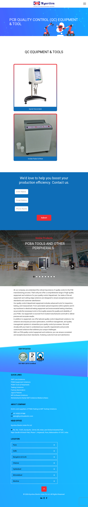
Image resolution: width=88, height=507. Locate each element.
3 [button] (39, 276)
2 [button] (37, 276)
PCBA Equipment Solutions (20, 382)
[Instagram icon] (44, 498)
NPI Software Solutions (19, 395)
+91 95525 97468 (19, 413)
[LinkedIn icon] (41, 498)
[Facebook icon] (47, 498)
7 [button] (51, 276)
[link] (35, 87)
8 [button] (54, 276)
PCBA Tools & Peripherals (20, 385)
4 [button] (42, 276)
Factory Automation (18, 390)
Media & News (43, 398)
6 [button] (48, 276)
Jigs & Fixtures (16, 393)
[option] (44, 265)
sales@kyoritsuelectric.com (23, 416)
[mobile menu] (84, 4)
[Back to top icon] (44, 489)
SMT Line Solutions (18, 379)
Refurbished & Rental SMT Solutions (24, 398)
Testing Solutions (17, 387)
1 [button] (34, 276)
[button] (15, 266)
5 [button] (45, 276)
